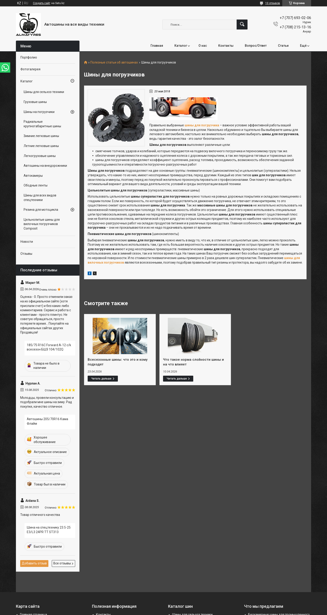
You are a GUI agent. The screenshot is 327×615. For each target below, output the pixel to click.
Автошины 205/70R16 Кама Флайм (47, 421)
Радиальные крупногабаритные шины (42, 124)
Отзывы (26, 253)
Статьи (283, 45)
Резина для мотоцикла (41, 209)
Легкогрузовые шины (40, 156)
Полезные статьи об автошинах (114, 62)
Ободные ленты (35, 185)
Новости (26, 241)
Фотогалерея (30, 69)
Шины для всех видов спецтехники (40, 198)
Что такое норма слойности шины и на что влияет (193, 362)
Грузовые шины (35, 102)
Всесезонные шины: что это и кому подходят (117, 362)
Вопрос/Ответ (256, 45)
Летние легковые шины (41, 146)
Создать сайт (41, 3)
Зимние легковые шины (41, 136)
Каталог (180, 45)
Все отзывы (62, 563)
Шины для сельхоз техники (44, 92)
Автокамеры (33, 175)
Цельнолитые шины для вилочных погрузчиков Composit (42, 224)
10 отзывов (272, 3)
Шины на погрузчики (39, 112)
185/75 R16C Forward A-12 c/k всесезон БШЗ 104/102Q (49, 347)
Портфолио (28, 57)
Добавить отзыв (34, 563)
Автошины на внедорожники (45, 165)
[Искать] (242, 24)
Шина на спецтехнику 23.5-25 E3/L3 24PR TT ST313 (49, 530)
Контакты (225, 45)
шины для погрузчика (202, 125)
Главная (157, 45)
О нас (202, 45)
